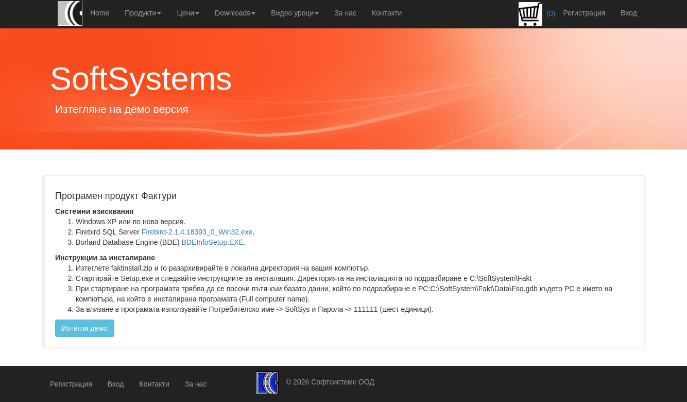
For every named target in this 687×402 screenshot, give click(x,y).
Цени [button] (188, 13)
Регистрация (584, 13)
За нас (345, 13)
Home (99, 13)
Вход (629, 13)
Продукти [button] (143, 13)
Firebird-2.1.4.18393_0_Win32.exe (197, 232)
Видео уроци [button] (295, 13)
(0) (537, 14)
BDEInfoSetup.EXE (212, 242)
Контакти (387, 13)
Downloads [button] (235, 13)
